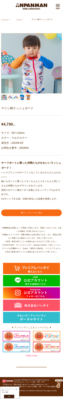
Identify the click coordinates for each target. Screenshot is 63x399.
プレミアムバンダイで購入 (31, 213)
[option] (31, 63)
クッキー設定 (31, 369)
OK (9, 396)
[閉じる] (17, 389)
